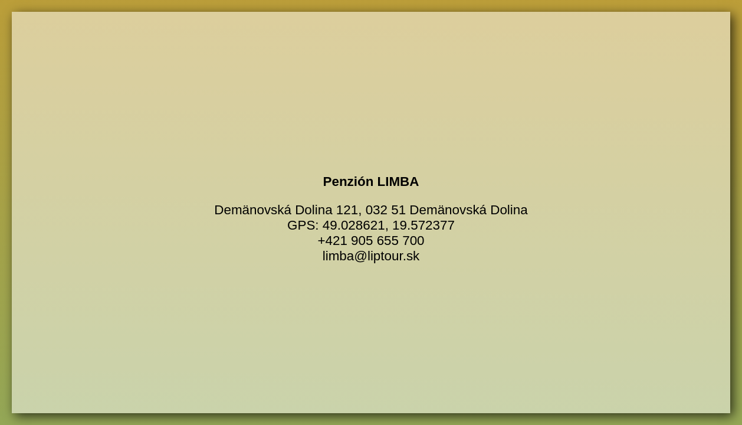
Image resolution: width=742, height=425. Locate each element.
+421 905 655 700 (370, 240)
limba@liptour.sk (371, 256)
